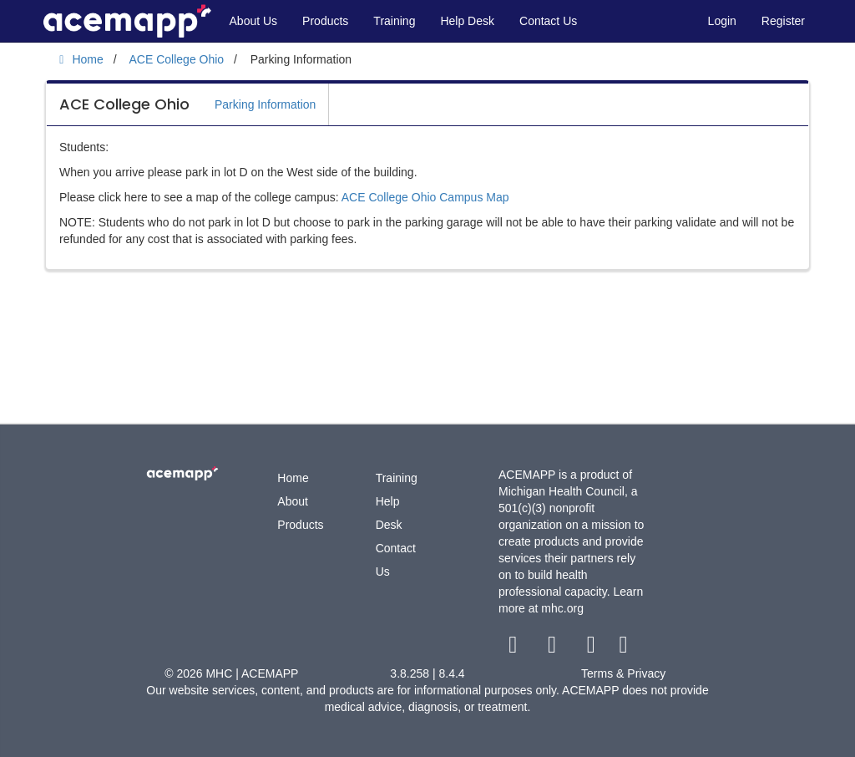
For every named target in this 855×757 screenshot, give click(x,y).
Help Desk (467, 21)
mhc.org (562, 608)
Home (292, 478)
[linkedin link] (623, 648)
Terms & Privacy (623, 673)
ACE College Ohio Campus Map (425, 197)
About (292, 501)
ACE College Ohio (124, 104)
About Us (254, 21)
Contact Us (548, 21)
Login (722, 21)
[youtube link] (592, 648)
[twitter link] (554, 648)
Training (394, 21)
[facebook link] (514, 648)
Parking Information (265, 104)
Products (325, 21)
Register (783, 21)
